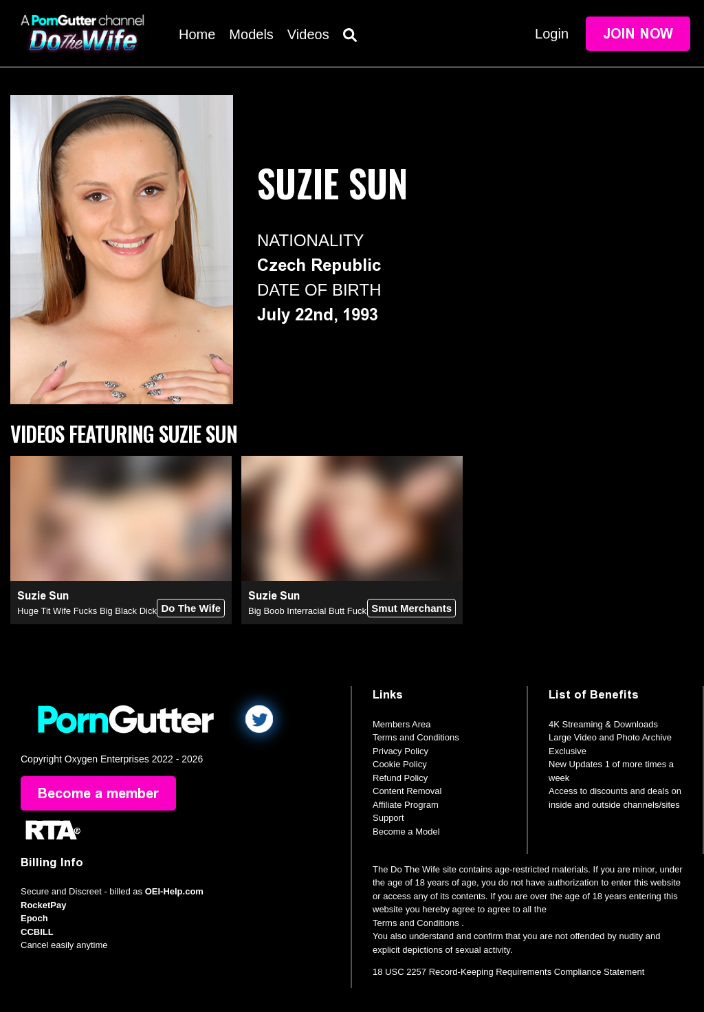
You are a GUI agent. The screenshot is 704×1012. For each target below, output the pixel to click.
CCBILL (37, 932)
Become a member (98, 793)
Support (388, 818)
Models (251, 34)
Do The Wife (191, 608)
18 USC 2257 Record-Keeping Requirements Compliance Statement (508, 972)
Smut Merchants (411, 608)
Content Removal (407, 791)
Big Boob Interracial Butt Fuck (307, 611)
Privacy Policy (400, 751)
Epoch (34, 918)
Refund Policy (400, 778)
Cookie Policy (400, 764)
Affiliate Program (406, 805)
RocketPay (43, 905)
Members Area (402, 724)
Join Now (638, 33)
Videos (308, 34)
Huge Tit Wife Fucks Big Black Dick (87, 611)
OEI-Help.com (174, 891)
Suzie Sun (43, 595)
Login (552, 33)
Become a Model (406, 831)
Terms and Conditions (416, 737)
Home (197, 34)
